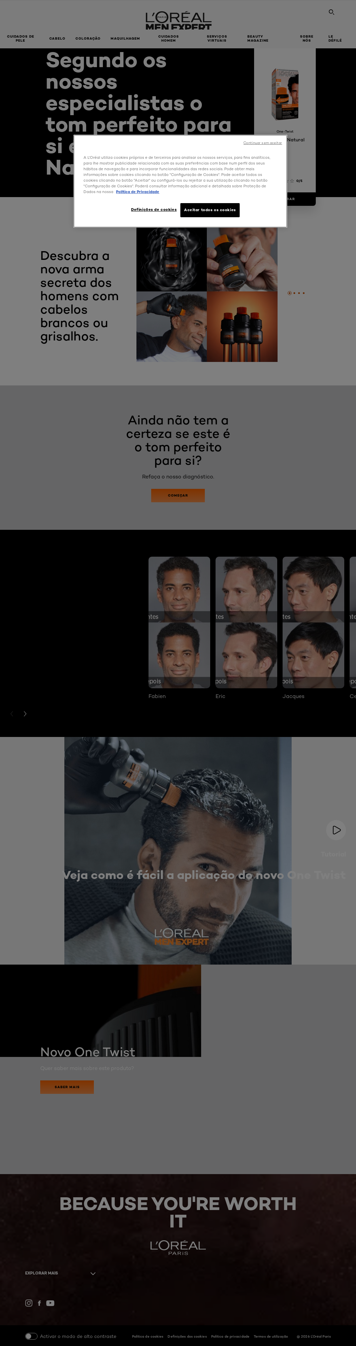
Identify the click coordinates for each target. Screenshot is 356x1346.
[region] (180, 181)
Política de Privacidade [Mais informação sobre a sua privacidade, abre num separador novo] (137, 191)
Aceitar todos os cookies (210, 209)
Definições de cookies (154, 209)
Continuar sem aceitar (262, 143)
